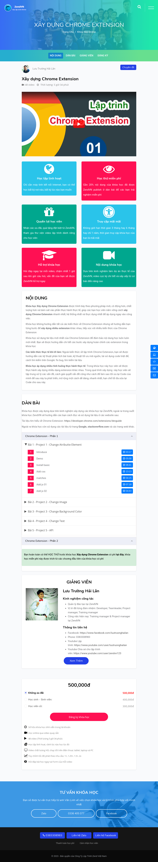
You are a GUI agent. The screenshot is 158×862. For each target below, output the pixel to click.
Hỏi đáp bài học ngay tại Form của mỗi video (48, 761)
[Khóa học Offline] (154, 355)
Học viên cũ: (33, 706)
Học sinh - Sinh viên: (38, 699)
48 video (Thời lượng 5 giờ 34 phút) (43, 738)
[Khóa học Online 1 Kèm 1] (154, 362)
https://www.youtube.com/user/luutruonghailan (100, 645)
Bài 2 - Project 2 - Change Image (45, 502)
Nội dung (55, 55)
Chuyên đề (128, 67)
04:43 (127, 491)
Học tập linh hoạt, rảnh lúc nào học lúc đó (46, 744)
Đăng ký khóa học (79, 717)
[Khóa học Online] (154, 348)
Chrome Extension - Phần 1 (41, 436)
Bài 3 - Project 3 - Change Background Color (53, 511)
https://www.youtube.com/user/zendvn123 (97, 653)
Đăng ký (103, 55)
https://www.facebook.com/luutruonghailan (104, 632)
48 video (28, 84)
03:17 (127, 452)
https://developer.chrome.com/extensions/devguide (93, 420)
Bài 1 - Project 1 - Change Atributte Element (53, 444)
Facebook (111, 813)
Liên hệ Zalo (79, 835)
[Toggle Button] (150, 8)
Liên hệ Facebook (105, 835)
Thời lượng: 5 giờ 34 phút (53, 84)
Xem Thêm (76, 661)
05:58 (127, 458)
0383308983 (52, 835)
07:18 (127, 484)
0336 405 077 (76, 813)
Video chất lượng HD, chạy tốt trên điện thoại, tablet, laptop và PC (58, 750)
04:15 (127, 478)
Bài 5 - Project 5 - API (38, 530)
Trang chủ (68, 31)
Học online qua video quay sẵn (41, 732)
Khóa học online (86, 31)
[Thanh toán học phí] (154, 368)
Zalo (43, 813)
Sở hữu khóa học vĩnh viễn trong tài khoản (47, 727)
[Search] (139, 6)
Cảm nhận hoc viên (89, 843)
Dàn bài (70, 55)
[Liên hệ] (154, 375)
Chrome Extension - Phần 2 (41, 541)
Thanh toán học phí (65, 843)
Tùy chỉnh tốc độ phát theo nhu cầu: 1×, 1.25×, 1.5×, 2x (52, 755)
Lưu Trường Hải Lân (44, 68)
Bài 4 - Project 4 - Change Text (44, 521)
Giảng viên (86, 55)
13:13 (127, 471)
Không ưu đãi (34, 693)
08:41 (127, 465)
